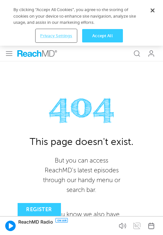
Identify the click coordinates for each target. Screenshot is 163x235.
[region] (81, 23)
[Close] (152, 10)
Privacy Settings (56, 35)
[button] (10, 226)
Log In (151, 53)
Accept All (102, 35)
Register (39, 209)
